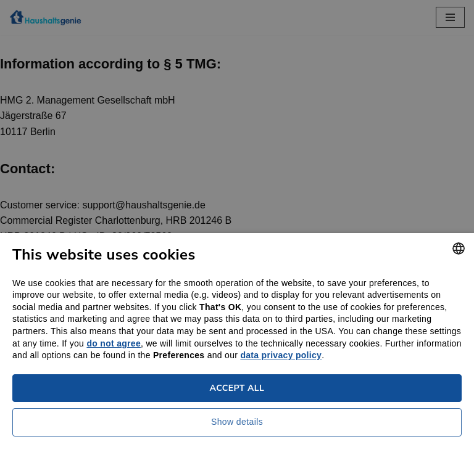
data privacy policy (281, 355)
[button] (237, 425)
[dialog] (237, 227)
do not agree (113, 343)
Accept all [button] (237, 388)
